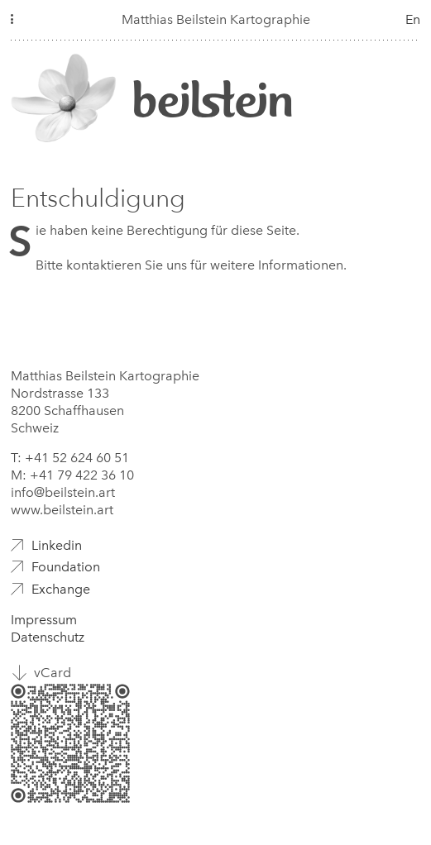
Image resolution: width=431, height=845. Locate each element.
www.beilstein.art (62, 510)
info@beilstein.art (63, 492)
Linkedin (56, 545)
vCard (52, 672)
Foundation (65, 567)
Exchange (60, 589)
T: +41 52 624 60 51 (70, 457)
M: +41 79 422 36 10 (72, 475)
